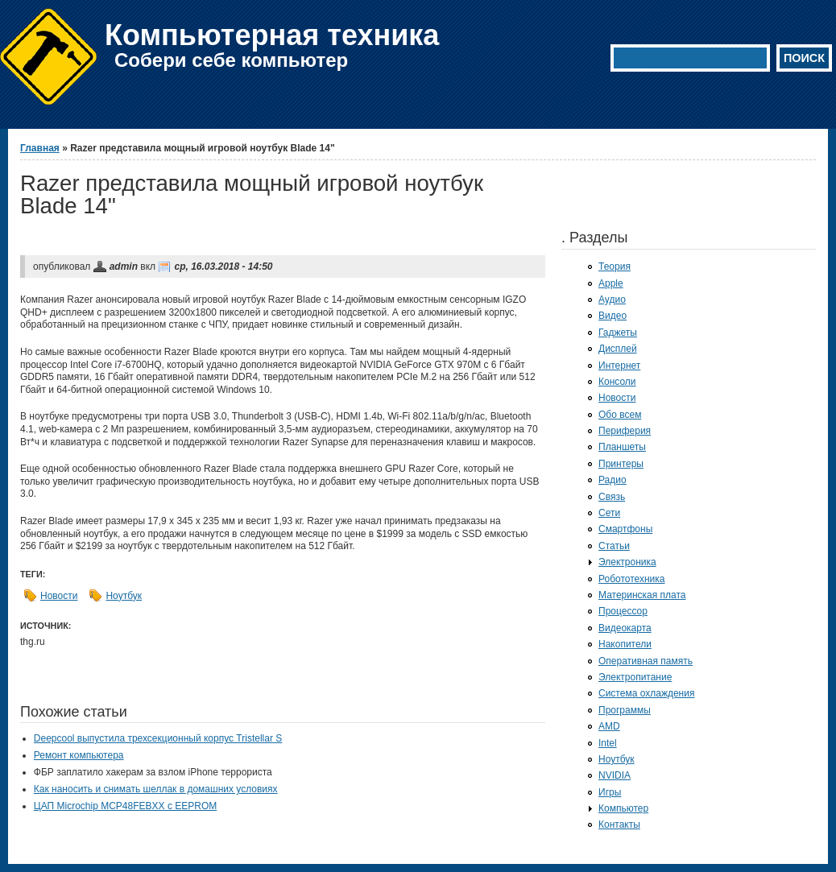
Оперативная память (645, 661)
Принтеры (621, 463)
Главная (40, 148)
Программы (624, 710)
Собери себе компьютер (231, 60)
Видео (612, 315)
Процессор (623, 611)
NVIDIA (614, 775)
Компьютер (623, 808)
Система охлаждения (646, 693)
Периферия (624, 430)
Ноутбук (124, 595)
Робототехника (631, 579)
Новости (58, 595)
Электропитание (635, 677)
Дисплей (617, 348)
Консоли (617, 381)
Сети (609, 513)
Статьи (614, 546)
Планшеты (622, 447)
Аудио (612, 299)
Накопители (625, 644)
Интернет (619, 365)
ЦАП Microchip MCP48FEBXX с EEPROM (125, 806)
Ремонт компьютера (79, 755)
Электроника (627, 562)
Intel (607, 743)
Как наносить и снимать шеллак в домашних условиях (156, 789)
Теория (614, 266)
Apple (610, 283)
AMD (609, 726)
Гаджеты (617, 332)
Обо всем (619, 414)
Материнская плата (642, 595)
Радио (612, 480)
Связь (611, 496)
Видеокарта (625, 628)
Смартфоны (625, 529)
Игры (609, 792)
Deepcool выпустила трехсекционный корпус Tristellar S (158, 738)
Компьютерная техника (272, 35)
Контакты (619, 824)
